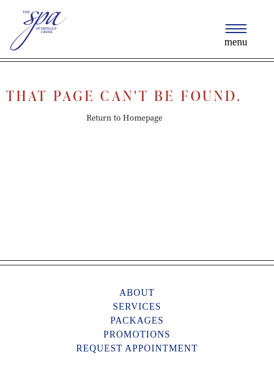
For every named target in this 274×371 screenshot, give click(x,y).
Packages (136, 320)
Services (137, 306)
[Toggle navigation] (235, 35)
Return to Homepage (124, 117)
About (137, 293)
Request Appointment (136, 348)
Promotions (136, 334)
